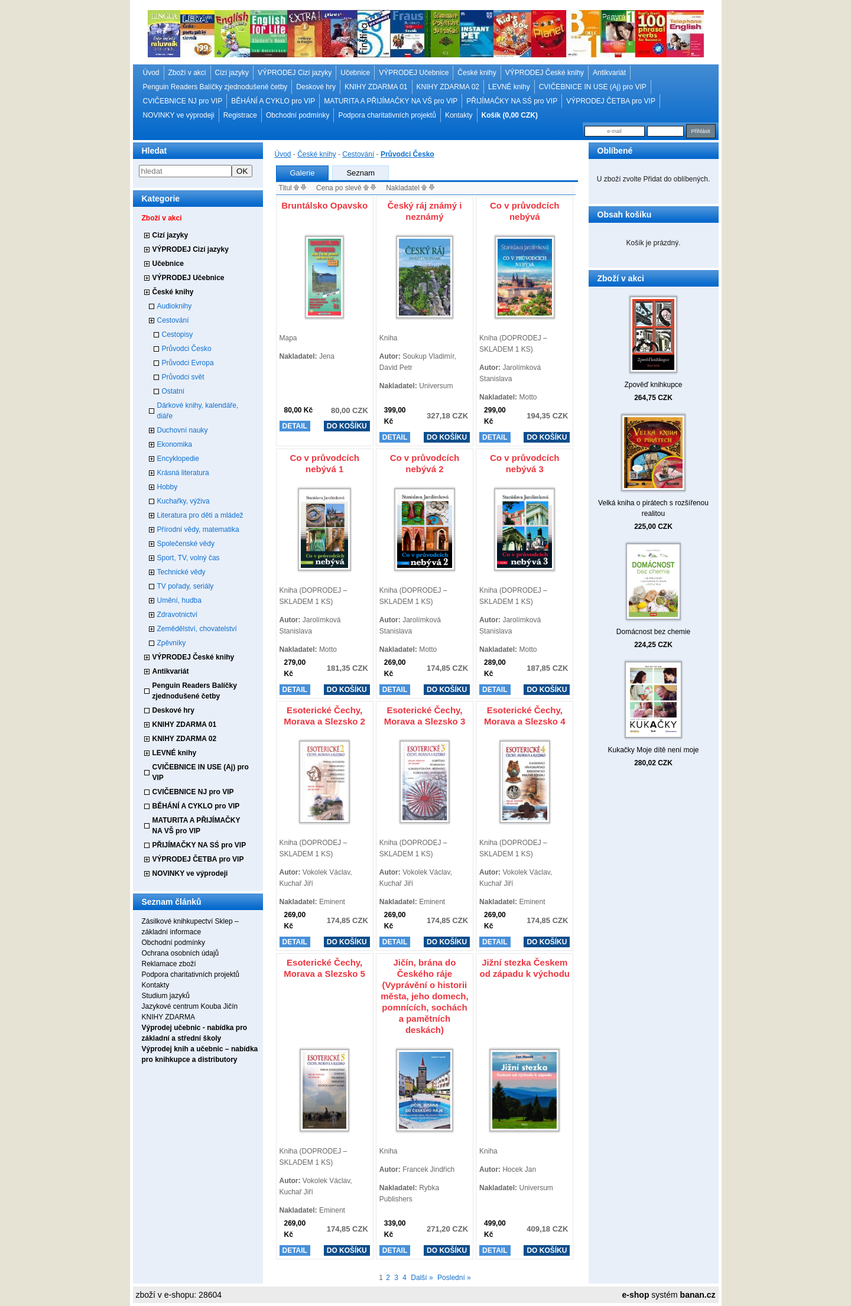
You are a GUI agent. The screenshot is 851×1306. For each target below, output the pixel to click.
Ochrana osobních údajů (180, 953)
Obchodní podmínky (297, 115)
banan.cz (698, 1294)
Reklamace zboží (169, 964)
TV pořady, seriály (185, 586)
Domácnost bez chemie (653, 632)
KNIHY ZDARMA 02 (448, 87)
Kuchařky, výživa (183, 501)
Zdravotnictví (177, 614)
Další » (422, 1277)
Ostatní (173, 391)
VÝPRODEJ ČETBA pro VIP (610, 101)
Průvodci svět (183, 377)
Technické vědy (181, 572)
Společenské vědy (186, 544)
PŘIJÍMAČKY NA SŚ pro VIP (511, 101)
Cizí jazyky (232, 73)
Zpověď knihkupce (653, 385)
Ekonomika (174, 444)
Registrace (240, 115)
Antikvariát (609, 73)
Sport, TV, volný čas (188, 558)
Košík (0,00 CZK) (510, 115)
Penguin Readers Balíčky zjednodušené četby (215, 87)
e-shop (635, 1294)
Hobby (167, 487)
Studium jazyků (166, 996)
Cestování (173, 320)
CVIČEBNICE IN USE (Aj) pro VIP (593, 87)
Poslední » (454, 1277)
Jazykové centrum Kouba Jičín (190, 1006)
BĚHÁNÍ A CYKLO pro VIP (273, 101)
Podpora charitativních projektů (387, 115)
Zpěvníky (171, 643)
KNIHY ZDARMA (168, 1017)
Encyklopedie (178, 458)
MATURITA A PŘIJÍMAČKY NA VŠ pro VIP (390, 101)
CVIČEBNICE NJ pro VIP (183, 101)
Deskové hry (316, 87)
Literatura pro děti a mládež (200, 515)
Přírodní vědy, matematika (198, 529)
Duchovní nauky (182, 430)
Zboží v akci (187, 73)
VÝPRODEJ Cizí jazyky (295, 73)
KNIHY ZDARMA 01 (376, 87)
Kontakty (459, 115)
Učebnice (355, 73)
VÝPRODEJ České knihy (544, 73)
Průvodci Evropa (188, 363)
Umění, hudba (179, 600)
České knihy (476, 73)
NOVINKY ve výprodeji (179, 115)
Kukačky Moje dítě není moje (653, 750)
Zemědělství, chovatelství (197, 629)
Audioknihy (174, 306)
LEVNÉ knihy (509, 87)
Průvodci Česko (187, 349)
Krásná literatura (183, 473)
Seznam (360, 172)
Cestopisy (177, 334)
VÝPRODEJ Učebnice (414, 73)
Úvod (151, 73)
